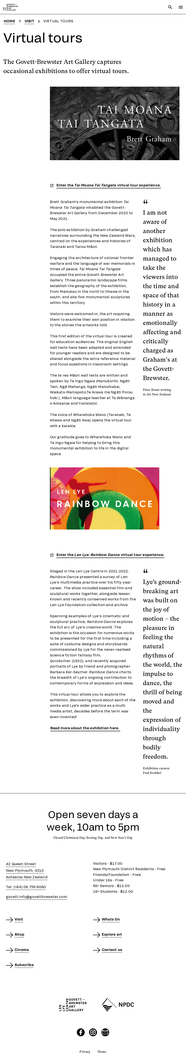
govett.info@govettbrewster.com (36, 896)
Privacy (84, 1051)
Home (9, 21)
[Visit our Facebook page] (81, 1032)
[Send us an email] (105, 1032)
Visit (29, 21)
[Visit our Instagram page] (93, 1032)
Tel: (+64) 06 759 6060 (26, 887)
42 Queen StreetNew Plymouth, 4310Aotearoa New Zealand (26, 870)
